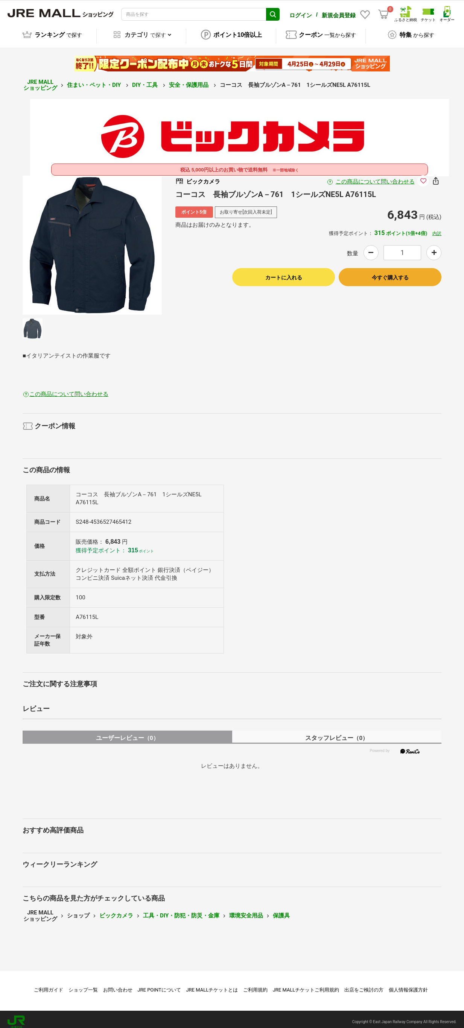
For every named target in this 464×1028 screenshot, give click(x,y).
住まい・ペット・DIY (94, 79)
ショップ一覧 (83, 984)
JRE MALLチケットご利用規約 (306, 984)
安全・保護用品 (189, 79)
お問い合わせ (117, 984)
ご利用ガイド (48, 984)
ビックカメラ (116, 910)
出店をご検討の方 (363, 984)
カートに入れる (283, 272)
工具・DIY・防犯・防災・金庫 (181, 910)
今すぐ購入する (390, 272)
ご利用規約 (255, 984)
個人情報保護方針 (408, 984)
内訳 (436, 228)
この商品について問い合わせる (375, 176)
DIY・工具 (145, 79)
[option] (92, 239)
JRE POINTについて (159, 984)
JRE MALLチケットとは (212, 984)
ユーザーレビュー (127, 732)
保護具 (281, 910)
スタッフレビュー (336, 732)
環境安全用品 (246, 910)
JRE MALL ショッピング (40, 79)
